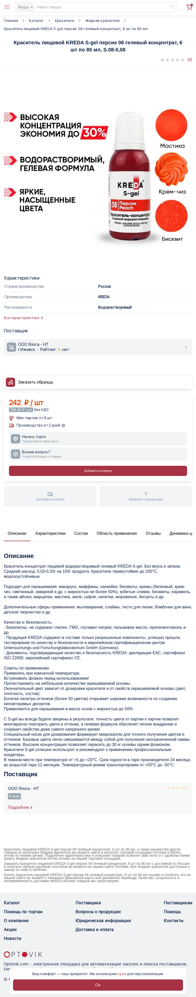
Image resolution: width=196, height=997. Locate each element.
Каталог (36, 21)
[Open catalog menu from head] (7, 7)
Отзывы (153, 533)
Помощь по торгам (23, 911)
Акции (10, 929)
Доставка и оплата (95, 929)
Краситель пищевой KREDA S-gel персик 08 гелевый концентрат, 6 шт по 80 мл (76, 29)
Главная (11, 21)
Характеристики (50, 533)
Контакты (173, 920)
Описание (17, 533)
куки (122, 974)
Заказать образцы (35, 382)
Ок (98, 984)
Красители (64, 21)
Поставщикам (178, 902)
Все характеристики (23, 318)
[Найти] (170, 7)
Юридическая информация (103, 920)
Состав (81, 533)
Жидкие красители (102, 21)
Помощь (172, 911)
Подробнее (18, 807)
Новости (12, 938)
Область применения (117, 533)
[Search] (96, 7)
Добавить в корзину (98, 471)
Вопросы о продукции (98, 911)
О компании (16, 920)
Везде (25, 7)
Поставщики (88, 902)
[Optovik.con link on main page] (23, 954)
